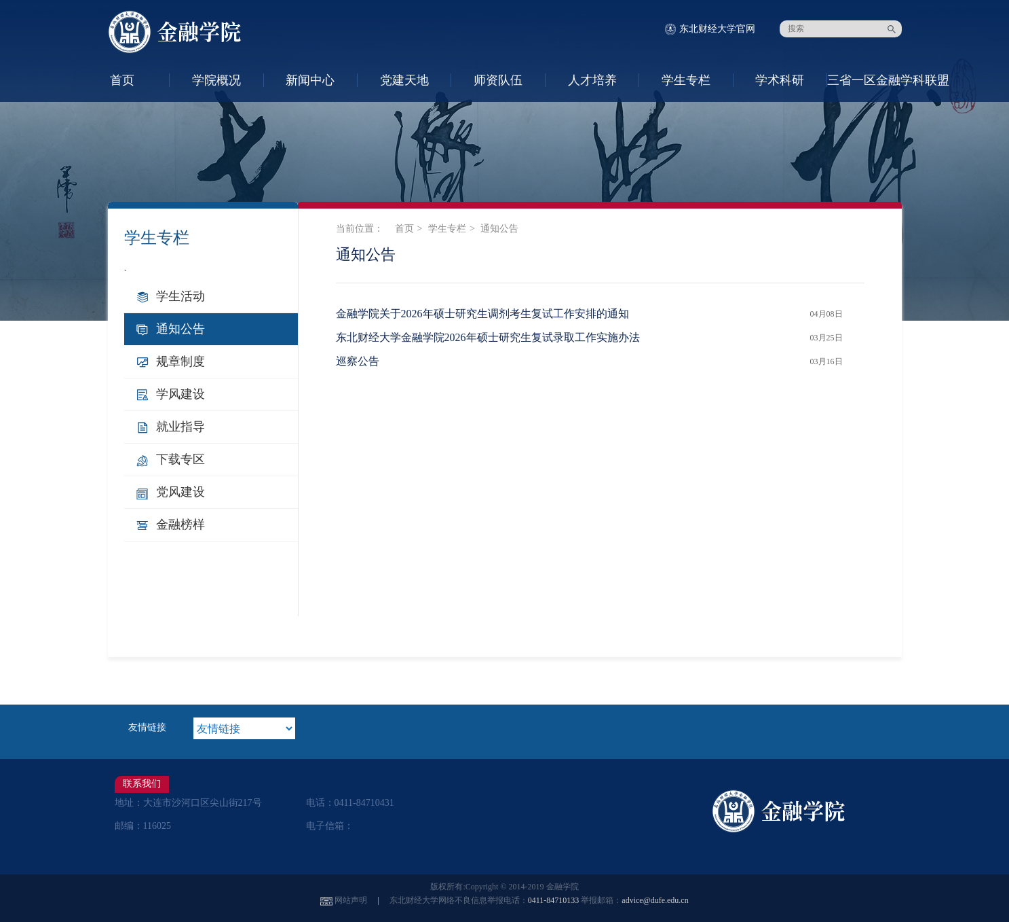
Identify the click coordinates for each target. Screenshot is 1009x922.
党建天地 (404, 80)
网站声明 (351, 900)
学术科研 (779, 80)
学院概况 (216, 80)
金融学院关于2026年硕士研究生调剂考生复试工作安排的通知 (482, 313)
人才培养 (592, 80)
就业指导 (180, 426)
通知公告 (180, 329)
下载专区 (180, 459)
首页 (122, 80)
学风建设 (180, 394)
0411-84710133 (553, 900)
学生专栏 (686, 80)
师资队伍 (498, 80)
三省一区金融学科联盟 (874, 80)
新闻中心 (310, 80)
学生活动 (180, 296)
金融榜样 (180, 524)
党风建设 (180, 492)
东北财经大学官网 (717, 29)
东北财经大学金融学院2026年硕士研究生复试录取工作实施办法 (488, 337)
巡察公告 (357, 361)
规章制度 (180, 361)
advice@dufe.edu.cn (655, 900)
